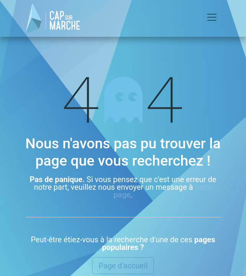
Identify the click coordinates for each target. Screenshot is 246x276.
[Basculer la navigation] (212, 19)
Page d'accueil (123, 265)
